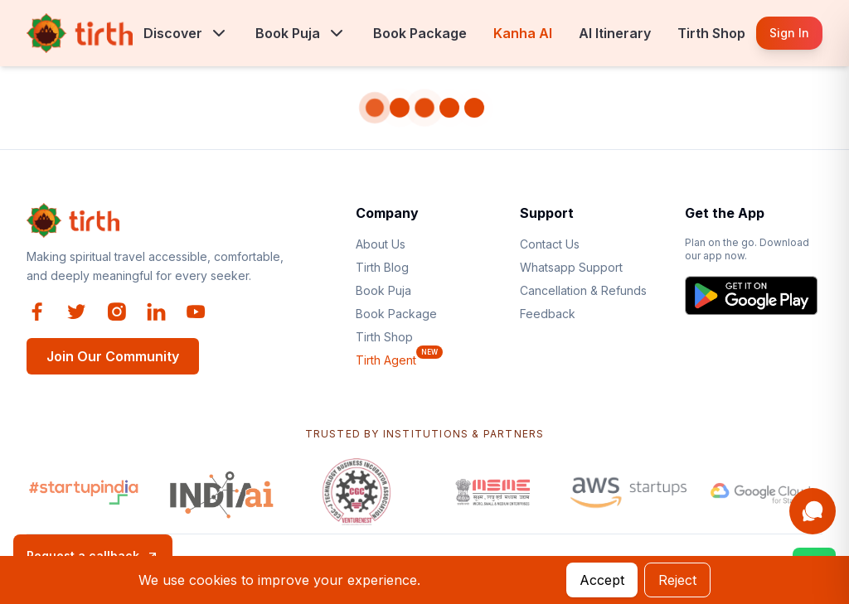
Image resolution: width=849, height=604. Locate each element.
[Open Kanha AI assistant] (812, 511)
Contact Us (550, 244)
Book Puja (287, 33)
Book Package (420, 33)
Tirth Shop (711, 33)
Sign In (789, 33)
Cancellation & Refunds (583, 290)
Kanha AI (522, 33)
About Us (380, 244)
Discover (172, 33)
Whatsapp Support (571, 267)
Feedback (547, 314)
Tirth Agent (386, 359)
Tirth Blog (382, 267)
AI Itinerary (615, 33)
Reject (677, 580)
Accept (602, 580)
